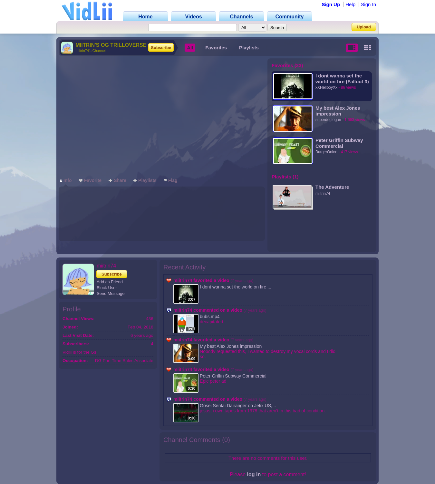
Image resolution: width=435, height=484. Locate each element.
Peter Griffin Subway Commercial (339, 143)
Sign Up (331, 4)
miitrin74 (322, 193)
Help (350, 4)
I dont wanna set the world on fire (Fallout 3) (342, 78)
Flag (171, 180)
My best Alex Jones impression (337, 110)
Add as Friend (110, 281)
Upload (364, 27)
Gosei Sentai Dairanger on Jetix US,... (238, 405)
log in (254, 474)
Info (66, 180)
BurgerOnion (326, 152)
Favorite (90, 180)
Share (117, 180)
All (190, 47)
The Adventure (332, 187)
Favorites (216, 47)
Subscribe (161, 47)
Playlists (249, 47)
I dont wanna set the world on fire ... (235, 286)
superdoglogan (328, 119)
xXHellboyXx (326, 87)
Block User (107, 287)
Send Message (111, 293)
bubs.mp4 (209, 316)
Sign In (368, 4)
